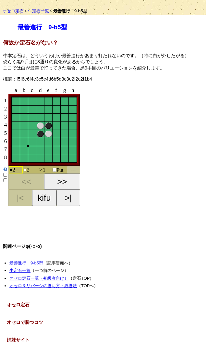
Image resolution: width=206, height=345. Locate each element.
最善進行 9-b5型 (26, 263)
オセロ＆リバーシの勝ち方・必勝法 (43, 285)
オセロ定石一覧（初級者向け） (38, 278)
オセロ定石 (13, 10)
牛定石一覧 (38, 10)
